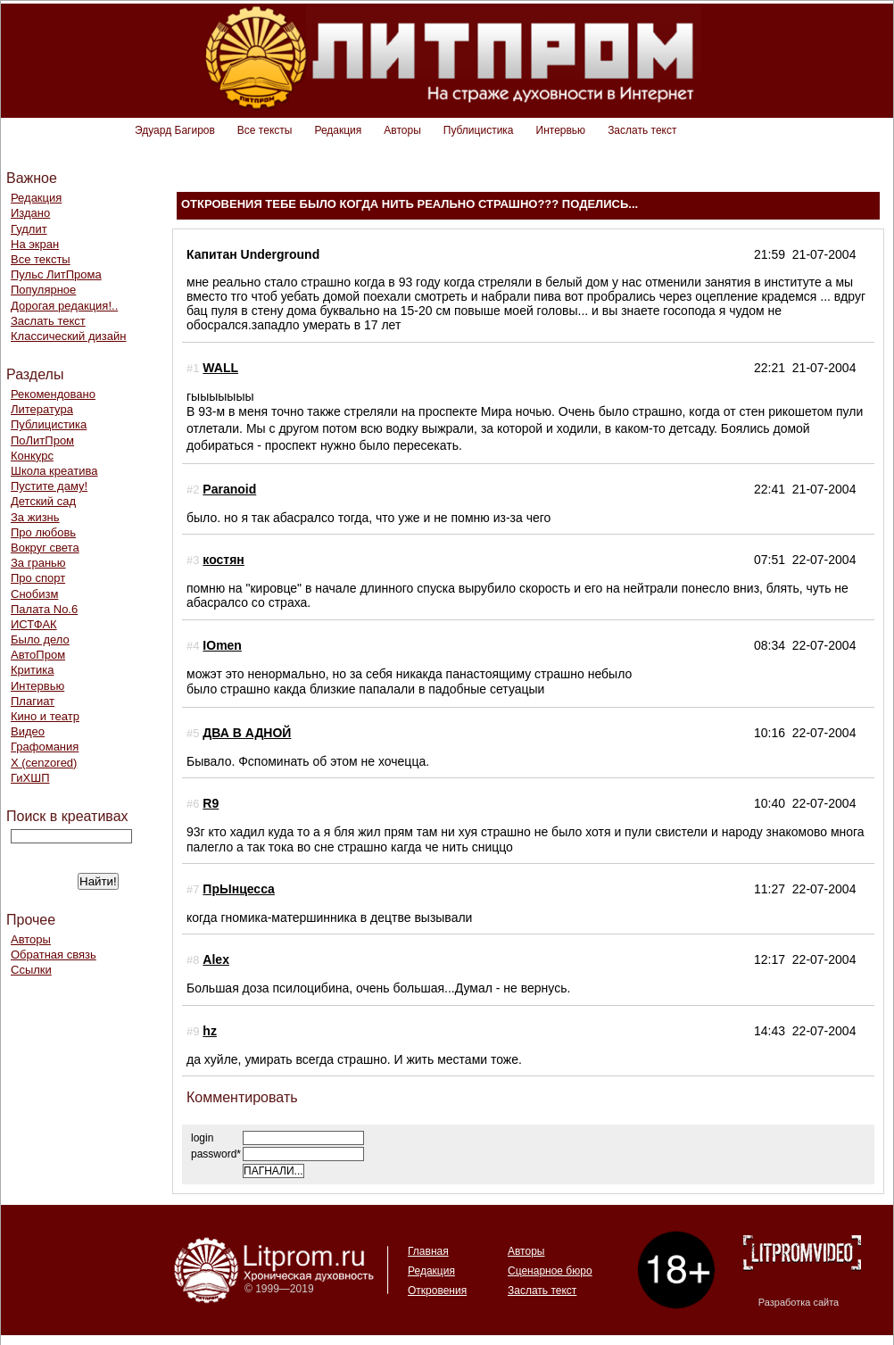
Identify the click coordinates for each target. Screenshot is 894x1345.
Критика (32, 670)
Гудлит (29, 229)
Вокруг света (45, 547)
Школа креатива (54, 470)
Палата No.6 (44, 609)
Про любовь (43, 532)
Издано (30, 213)
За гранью (38, 562)
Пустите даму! (49, 486)
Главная (428, 1251)
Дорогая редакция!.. (64, 305)
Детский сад (43, 501)
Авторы (402, 130)
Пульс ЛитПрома (56, 274)
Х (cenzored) (44, 762)
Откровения (437, 1290)
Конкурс (32, 455)
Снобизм (34, 594)
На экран (35, 244)
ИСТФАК (34, 624)
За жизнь (35, 517)
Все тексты (265, 130)
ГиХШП (30, 778)
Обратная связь (53, 954)
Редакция (337, 130)
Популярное (43, 289)
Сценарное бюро (550, 1271)
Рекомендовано (53, 394)
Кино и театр (45, 716)
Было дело (40, 639)
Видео (28, 731)
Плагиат (32, 701)
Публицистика (478, 130)
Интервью (561, 130)
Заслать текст (642, 130)
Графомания (45, 746)
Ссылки (31, 969)
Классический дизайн (68, 336)
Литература (42, 409)
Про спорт (38, 578)
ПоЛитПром (42, 440)
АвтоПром (38, 654)
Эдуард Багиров (175, 130)
